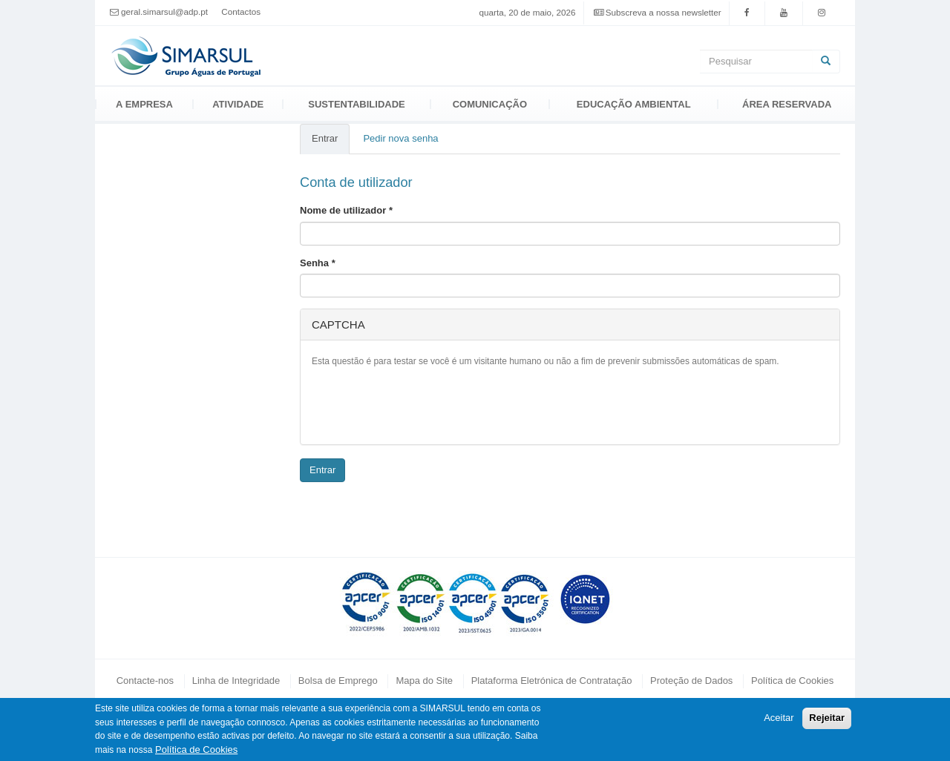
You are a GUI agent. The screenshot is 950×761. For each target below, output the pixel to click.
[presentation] (424, 404)
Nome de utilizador (346, 210)
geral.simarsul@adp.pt (164, 11)
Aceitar (778, 717)
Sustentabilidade (356, 104)
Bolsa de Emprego (338, 680)
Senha (317, 263)
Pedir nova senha (400, 138)
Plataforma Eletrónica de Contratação (551, 680)
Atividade (237, 104)
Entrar (331, 143)
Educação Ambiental (634, 104)
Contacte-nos (145, 680)
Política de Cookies (792, 680)
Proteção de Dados (691, 680)
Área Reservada (786, 104)
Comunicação (490, 104)
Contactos (241, 11)
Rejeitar (827, 717)
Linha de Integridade (236, 680)
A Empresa (144, 104)
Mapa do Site (424, 680)
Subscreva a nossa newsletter (663, 12)
